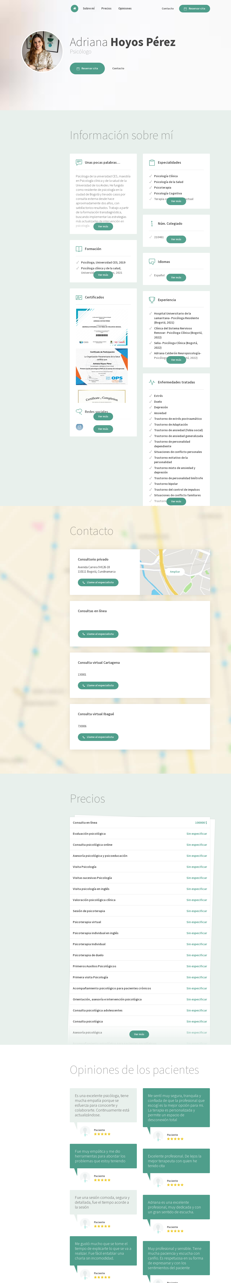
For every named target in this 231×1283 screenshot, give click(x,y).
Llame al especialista (98, 582)
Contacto (168, 8)
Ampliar (175, 571)
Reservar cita (194, 8)
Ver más (103, 416)
